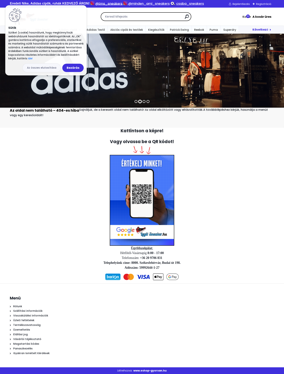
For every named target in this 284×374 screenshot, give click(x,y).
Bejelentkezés (241, 4)
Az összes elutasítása (41, 67)
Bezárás (73, 68)
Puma (214, 30)
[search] (187, 18)
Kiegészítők (156, 30)
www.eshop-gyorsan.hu (150, 370)
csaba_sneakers (190, 3)
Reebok (199, 30)
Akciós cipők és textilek (126, 30)
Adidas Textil (95, 30)
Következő (260, 29)
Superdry (229, 30)
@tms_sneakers (108, 3)
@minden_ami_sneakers (149, 3)
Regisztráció (263, 4)
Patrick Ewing (179, 30)
